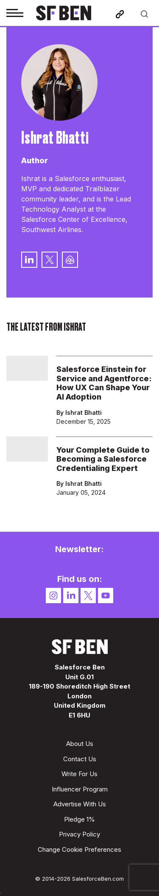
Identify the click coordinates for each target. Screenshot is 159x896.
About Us (79, 744)
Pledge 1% (79, 819)
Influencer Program (80, 789)
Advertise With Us (79, 804)
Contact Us (79, 759)
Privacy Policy (79, 834)
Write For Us (79, 774)
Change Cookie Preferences (79, 849)
